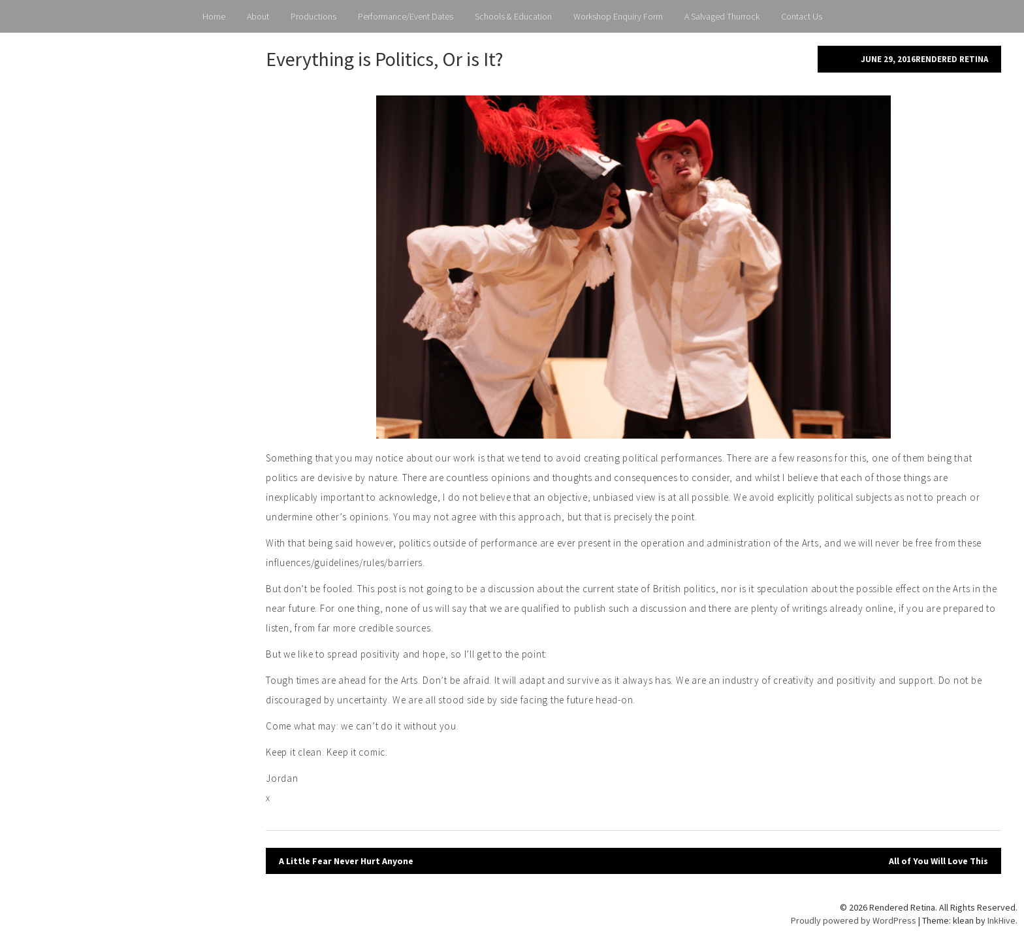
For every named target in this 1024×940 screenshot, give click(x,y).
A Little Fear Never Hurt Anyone (346, 861)
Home (213, 16)
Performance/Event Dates (405, 16)
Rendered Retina (952, 59)
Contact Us (801, 16)
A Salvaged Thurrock (722, 16)
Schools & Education (513, 16)
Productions (313, 16)
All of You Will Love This (938, 861)
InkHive (1001, 920)
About (258, 16)
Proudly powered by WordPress (853, 920)
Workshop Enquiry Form (618, 16)
